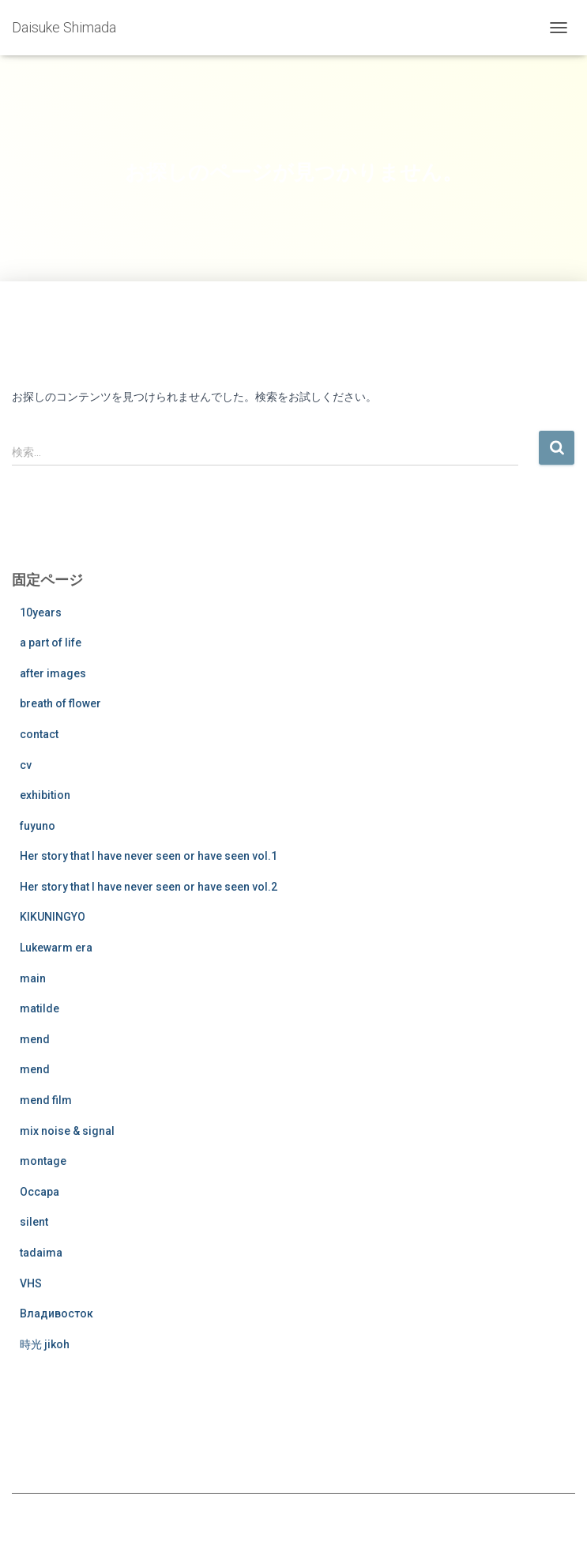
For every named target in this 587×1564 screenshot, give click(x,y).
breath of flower (60, 703)
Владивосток (56, 1313)
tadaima (41, 1252)
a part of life (50, 642)
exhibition (45, 795)
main (33, 978)
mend (35, 1039)
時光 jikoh (45, 1344)
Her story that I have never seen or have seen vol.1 (148, 856)
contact (39, 734)
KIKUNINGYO (52, 916)
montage (43, 1161)
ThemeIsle (333, 1526)
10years (41, 612)
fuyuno (37, 826)
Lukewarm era (56, 947)
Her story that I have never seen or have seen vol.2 (148, 886)
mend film (46, 1100)
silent (34, 1221)
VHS (31, 1283)
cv (26, 765)
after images (53, 673)
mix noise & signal (67, 1131)
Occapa (39, 1191)
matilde (39, 1008)
